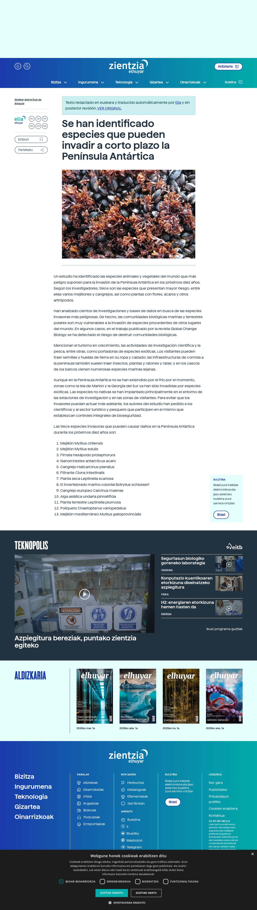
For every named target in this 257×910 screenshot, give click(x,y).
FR (44, 118)
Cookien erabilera (223, 809)
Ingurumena (33, 786)
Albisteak (87, 783)
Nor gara (216, 783)
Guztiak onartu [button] (111, 893)
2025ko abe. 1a (129, 728)
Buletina (234, 82)
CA (38, 126)
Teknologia (31, 796)
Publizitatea (218, 790)
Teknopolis (31, 544)
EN (31, 126)
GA (44, 126)
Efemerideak (134, 797)
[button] (18, 66)
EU (31, 118)
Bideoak (86, 810)
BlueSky (130, 833)
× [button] (252, 854)
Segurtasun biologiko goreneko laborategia (183, 560)
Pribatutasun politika (219, 799)
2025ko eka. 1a (215, 728)
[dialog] (128, 880)
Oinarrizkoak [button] (193, 82)
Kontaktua (216, 816)
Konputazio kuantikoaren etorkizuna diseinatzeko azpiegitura (187, 583)
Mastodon (131, 840)
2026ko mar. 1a (86, 728)
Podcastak (88, 817)
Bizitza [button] (59, 82)
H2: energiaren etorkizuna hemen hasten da (187, 604)
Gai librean (133, 803)
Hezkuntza (132, 783)
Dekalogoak (133, 790)
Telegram (131, 847)
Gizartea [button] (159, 82)
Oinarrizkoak (34, 816)
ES (38, 118)
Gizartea (27, 806)
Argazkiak (88, 803)
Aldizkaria (228, 67)
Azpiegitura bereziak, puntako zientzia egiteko (75, 641)
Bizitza (24, 776)
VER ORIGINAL (109, 108)
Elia (178, 102)
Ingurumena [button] (91, 82)
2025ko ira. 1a (171, 728)
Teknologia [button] (127, 82)
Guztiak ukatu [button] (146, 893)
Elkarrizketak (90, 790)
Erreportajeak (91, 824)
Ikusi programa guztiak (224, 629)
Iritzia (84, 797)
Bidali (221, 515)
